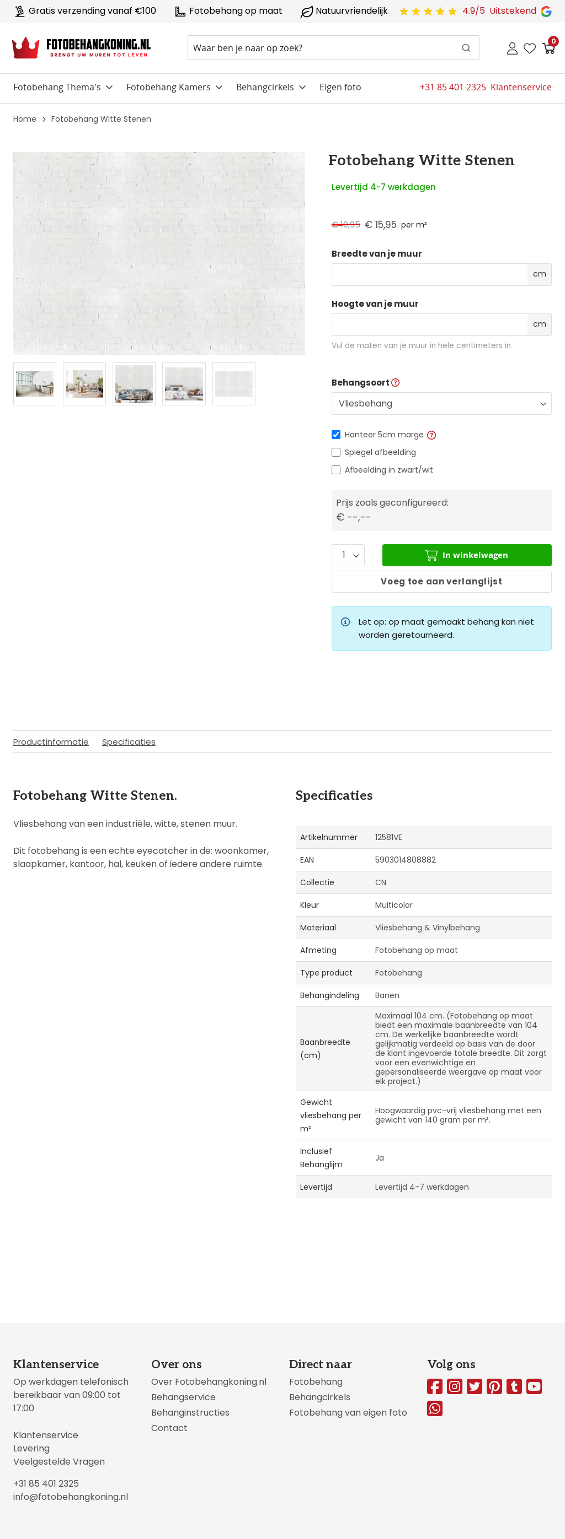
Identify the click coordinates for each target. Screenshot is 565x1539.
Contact (169, 1428)
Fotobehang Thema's (57, 87)
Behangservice (183, 1397)
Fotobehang (316, 1381)
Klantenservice (45, 1435)
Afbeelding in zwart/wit (389, 469)
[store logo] (81, 48)
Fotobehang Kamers (168, 87)
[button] (431, 434)
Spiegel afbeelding (380, 452)
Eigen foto (340, 87)
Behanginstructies (190, 1412)
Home (24, 118)
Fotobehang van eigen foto (348, 1412)
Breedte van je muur (377, 254)
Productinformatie (51, 741)
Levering (31, 1448)
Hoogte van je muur (375, 304)
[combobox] (333, 47)
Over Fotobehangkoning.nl (208, 1381)
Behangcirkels (265, 87)
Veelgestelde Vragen (59, 1461)
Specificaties (129, 741)
